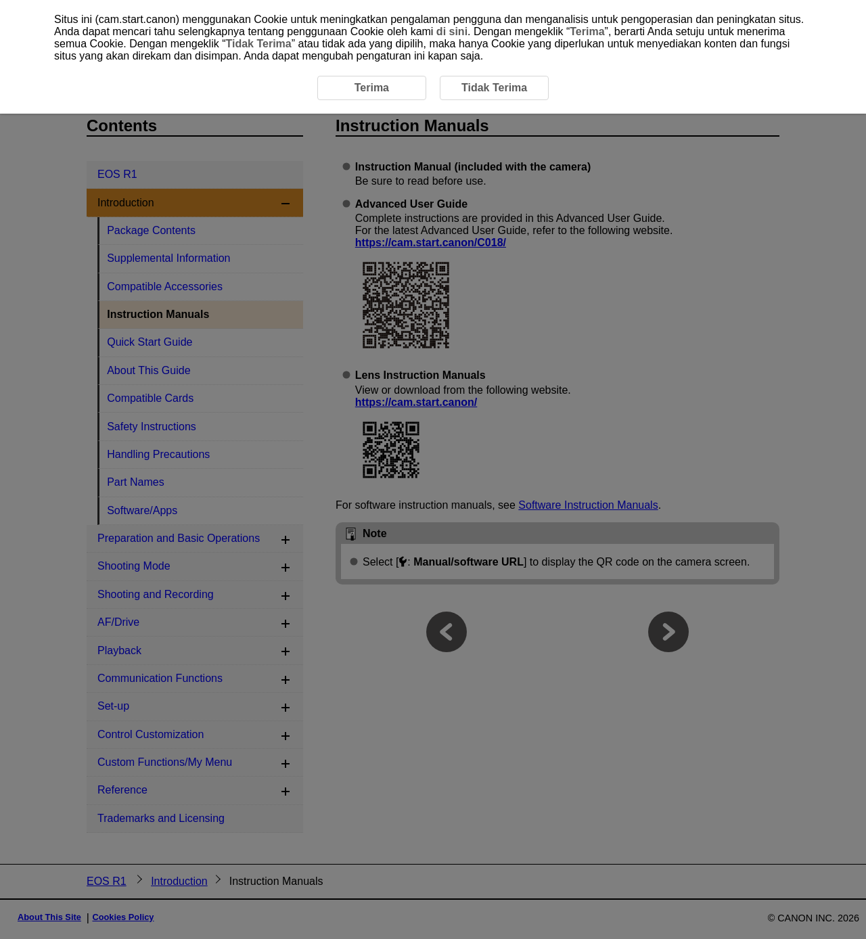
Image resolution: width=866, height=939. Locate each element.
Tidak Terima (258, 43)
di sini (452, 31)
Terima (587, 31)
